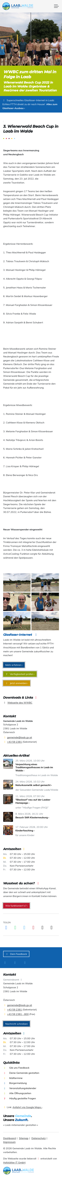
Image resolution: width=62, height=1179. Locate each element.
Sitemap (23, 1138)
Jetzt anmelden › (16, 683)
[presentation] (18, 6)
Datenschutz (38, 1138)
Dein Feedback (16, 953)
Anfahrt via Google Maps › (27, 1107)
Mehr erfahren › (14, 664)
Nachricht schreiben (16, 1023)
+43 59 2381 (14, 741)
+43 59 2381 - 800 (18, 1014)
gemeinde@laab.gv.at (19, 737)
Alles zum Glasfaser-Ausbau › (29, 106)
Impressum (9, 1141)
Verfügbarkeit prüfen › (20, 674)
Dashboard (9, 1138)
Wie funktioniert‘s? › (16, 905)
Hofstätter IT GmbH (14, 1162)
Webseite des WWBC (19, 702)
